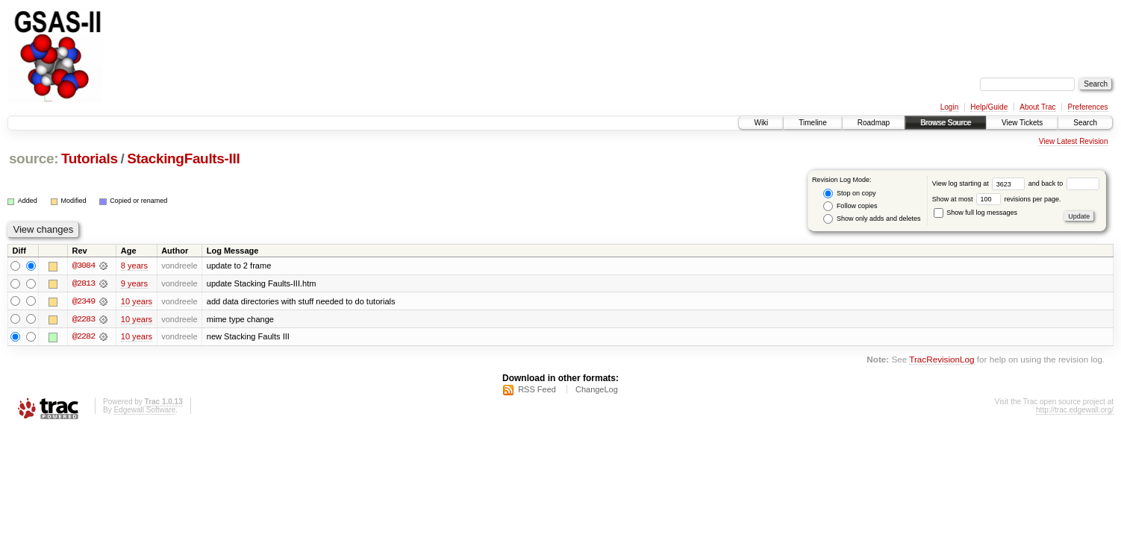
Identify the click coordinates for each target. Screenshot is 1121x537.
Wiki (761, 123)
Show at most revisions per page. (996, 199)
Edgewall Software (144, 410)
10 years (136, 301)
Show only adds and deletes (871, 219)
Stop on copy (849, 193)
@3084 (83, 265)
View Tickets (1022, 123)
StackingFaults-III (183, 158)
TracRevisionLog (941, 360)
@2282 (83, 337)
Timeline (812, 123)
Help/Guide (989, 107)
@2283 (83, 319)
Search (1085, 123)
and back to (1063, 183)
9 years (134, 283)
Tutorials (89, 158)
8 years (134, 265)
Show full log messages (975, 212)
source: (33, 158)
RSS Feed (537, 390)
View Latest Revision (1073, 141)
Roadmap (874, 123)
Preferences (1088, 107)
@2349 (83, 301)
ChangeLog (596, 390)
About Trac (1037, 107)
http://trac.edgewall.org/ (1075, 410)
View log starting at (980, 183)
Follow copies (850, 206)
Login (949, 107)
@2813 (83, 283)
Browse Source (945, 123)
